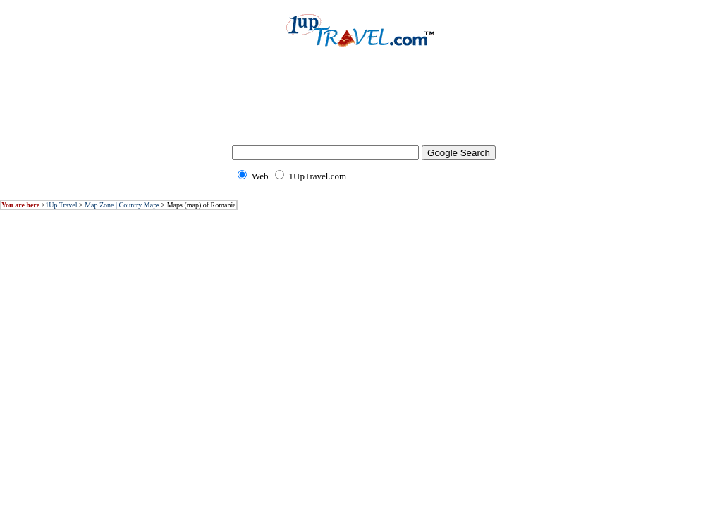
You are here (20, 205)
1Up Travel (61, 205)
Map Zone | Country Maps (122, 205)
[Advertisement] (361, 106)
